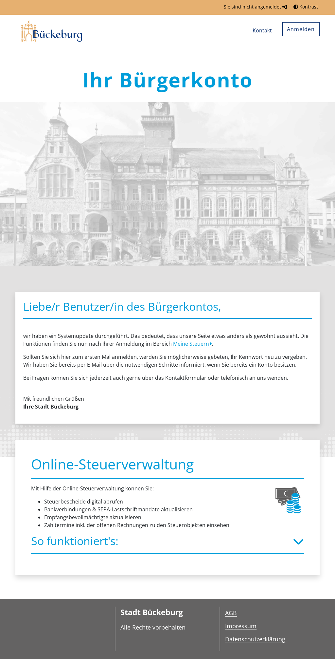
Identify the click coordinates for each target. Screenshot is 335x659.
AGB (231, 613)
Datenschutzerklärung (255, 639)
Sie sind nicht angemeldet (255, 7)
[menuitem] (262, 31)
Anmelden (301, 29)
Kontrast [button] (305, 7)
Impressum (240, 626)
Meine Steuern (191, 343)
